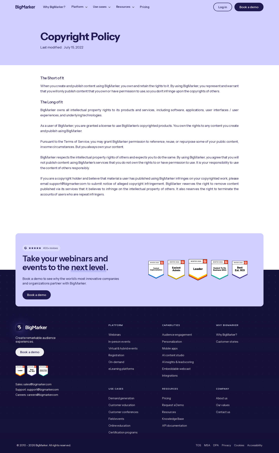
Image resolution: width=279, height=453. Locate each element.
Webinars (114, 334)
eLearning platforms (121, 369)
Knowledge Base (173, 419)
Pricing (144, 7)
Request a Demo (173, 405)
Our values (223, 405)
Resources (169, 412)
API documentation (174, 425)
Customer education (121, 405)
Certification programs (123, 432)
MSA (207, 445)
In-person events (119, 341)
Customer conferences (123, 412)
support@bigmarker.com (43, 389)
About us (221, 398)
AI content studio (173, 355)
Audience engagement (177, 334)
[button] (79, 7)
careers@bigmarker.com (42, 395)
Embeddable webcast (176, 369)
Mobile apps (170, 348)
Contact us (223, 412)
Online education (119, 425)
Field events (116, 419)
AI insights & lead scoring (178, 362)
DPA (216, 445)
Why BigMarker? (54, 7)
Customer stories (227, 341)
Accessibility (254, 445)
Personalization (172, 341)
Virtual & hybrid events (123, 348)
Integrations (170, 375)
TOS (198, 445)
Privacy (226, 445)
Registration (116, 355)
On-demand (116, 362)
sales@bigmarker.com (37, 384)
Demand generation (121, 398)
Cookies (239, 445)
